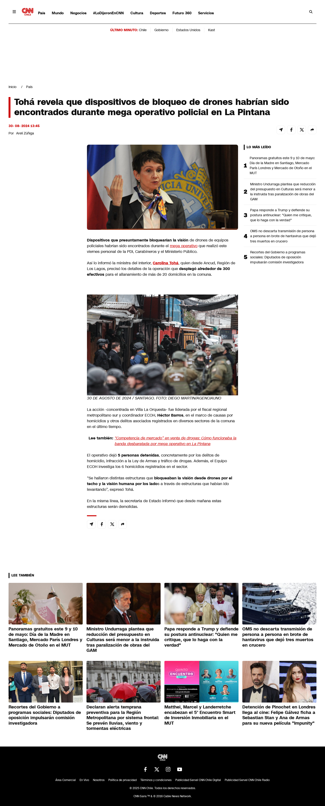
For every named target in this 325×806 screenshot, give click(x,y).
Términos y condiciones (156, 780)
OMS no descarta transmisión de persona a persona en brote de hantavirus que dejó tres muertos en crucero (283, 236)
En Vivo (84, 780)
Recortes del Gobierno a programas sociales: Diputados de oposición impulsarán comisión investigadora (277, 257)
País (41, 12)
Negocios (78, 12)
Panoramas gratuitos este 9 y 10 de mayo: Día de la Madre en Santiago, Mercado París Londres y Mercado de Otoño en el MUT (282, 165)
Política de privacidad (122, 780)
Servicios (206, 12)
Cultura (136, 12)
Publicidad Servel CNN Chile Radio (247, 780)
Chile (143, 30)
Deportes (158, 12)
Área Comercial (65, 780)
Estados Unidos (188, 30)
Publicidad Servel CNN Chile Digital (198, 780)
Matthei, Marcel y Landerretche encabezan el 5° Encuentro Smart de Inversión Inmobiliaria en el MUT (199, 715)
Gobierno (161, 30)
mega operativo (183, 246)
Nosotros (99, 780)
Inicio (12, 86)
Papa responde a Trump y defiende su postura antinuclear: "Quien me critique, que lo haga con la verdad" (281, 215)
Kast (211, 30)
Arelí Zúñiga (25, 133)
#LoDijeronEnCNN (108, 12)
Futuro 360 (181, 12)
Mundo (58, 12)
